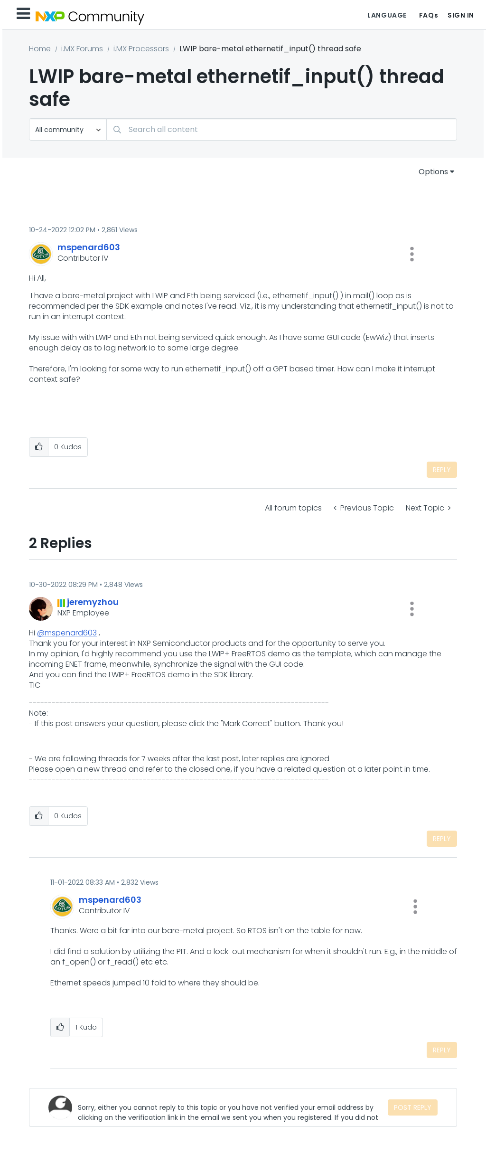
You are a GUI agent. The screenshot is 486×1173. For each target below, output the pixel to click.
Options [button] (433, 171)
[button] (412, 254)
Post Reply (412, 1107)
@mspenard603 (67, 632)
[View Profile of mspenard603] (88, 247)
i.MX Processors (141, 48)
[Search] (281, 129)
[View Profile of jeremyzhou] (93, 602)
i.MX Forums (82, 48)
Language (386, 15)
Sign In (461, 15)
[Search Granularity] (67, 129)
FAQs (428, 15)
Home (40, 48)
